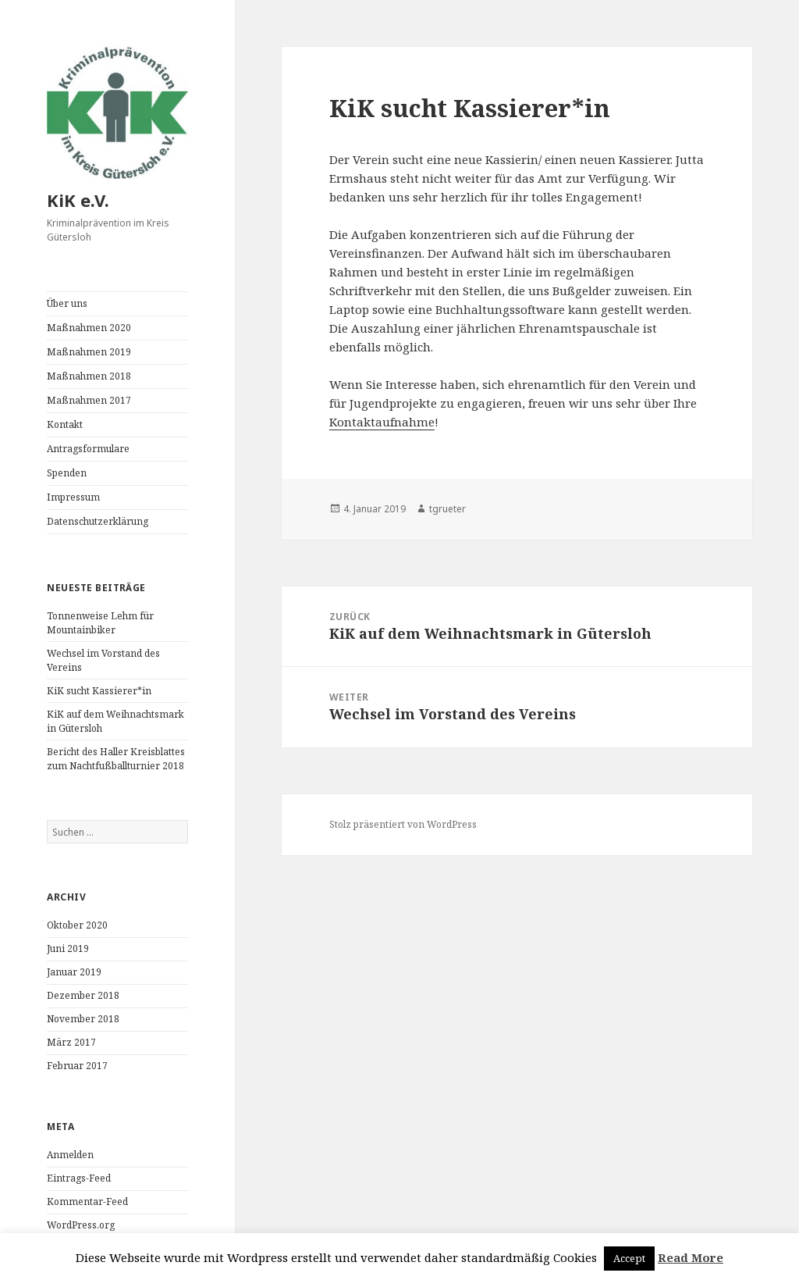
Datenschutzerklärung (97, 521)
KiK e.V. (78, 200)
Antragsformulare (88, 448)
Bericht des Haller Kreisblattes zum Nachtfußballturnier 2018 (116, 758)
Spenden (67, 473)
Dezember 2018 (83, 995)
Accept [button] (629, 1258)
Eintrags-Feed (79, 1178)
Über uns (67, 303)
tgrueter (447, 508)
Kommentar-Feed (87, 1201)
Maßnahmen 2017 (89, 400)
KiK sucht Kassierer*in (99, 690)
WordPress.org (81, 1225)
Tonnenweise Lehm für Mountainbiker (100, 622)
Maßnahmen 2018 (89, 376)
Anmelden (70, 1154)
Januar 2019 (74, 972)
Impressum (73, 497)
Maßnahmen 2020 (89, 327)
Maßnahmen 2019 (89, 351)
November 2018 (83, 1018)
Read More (690, 1257)
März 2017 (71, 1042)
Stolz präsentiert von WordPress (403, 824)
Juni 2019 (68, 948)
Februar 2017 (77, 1065)
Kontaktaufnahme (382, 422)
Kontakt (65, 424)
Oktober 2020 (77, 925)
